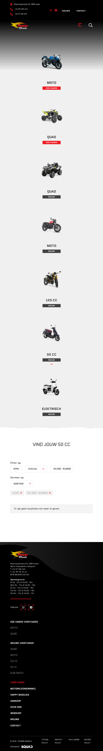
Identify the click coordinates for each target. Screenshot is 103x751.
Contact (81, 10)
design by (21, 746)
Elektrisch (16, 673)
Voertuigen (17, 682)
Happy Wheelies (19, 694)
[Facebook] (56, 11)
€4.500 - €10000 (62, 468)
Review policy (87, 741)
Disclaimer (74, 739)
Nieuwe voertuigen (22, 643)
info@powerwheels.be (20, 598)
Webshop (15, 713)
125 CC (14, 661)
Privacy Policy (58, 741)
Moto (14, 628)
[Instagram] (51, 11)
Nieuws (66, 10)
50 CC (13, 667)
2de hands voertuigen (24, 621)
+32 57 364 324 (21, 14)
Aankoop (15, 701)
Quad (13, 634)
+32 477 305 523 (21, 9)
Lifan (16, 468)
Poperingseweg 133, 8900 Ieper (27, 4)
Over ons (16, 707)
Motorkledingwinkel (23, 688)
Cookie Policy (45, 741)
